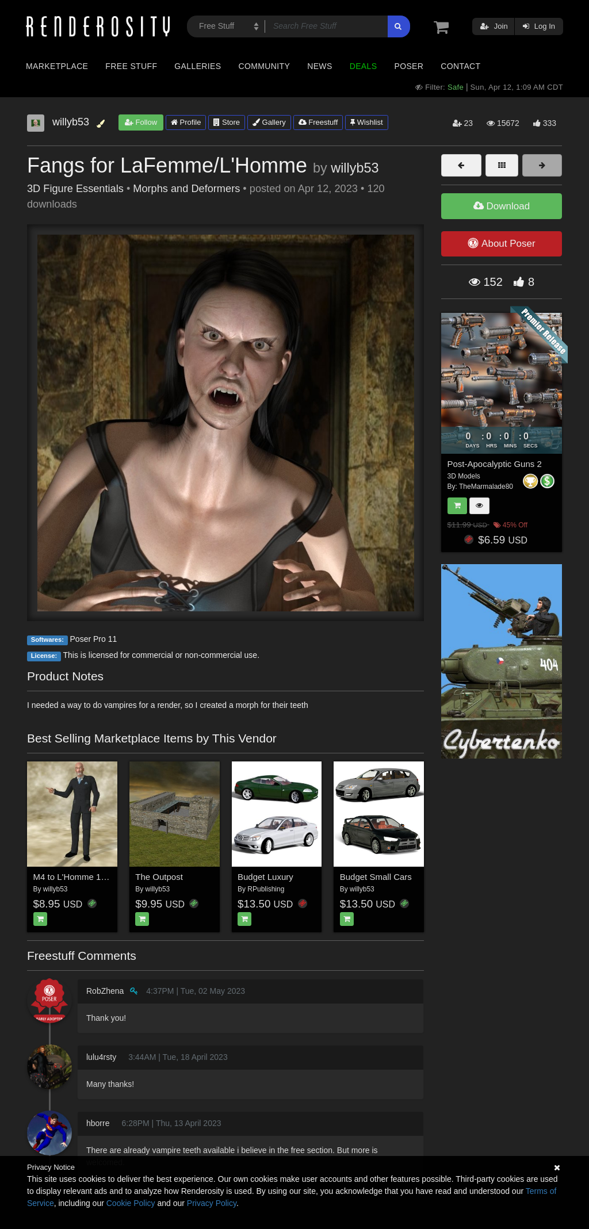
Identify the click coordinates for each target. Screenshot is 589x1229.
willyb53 (354, 167)
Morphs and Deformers (186, 188)
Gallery (269, 122)
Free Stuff (131, 66)
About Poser (501, 243)
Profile (186, 122)
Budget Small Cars (376, 877)
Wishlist (366, 122)
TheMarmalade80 (486, 487)
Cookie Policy (130, 1203)
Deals (363, 66)
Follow (141, 122)
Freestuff (318, 122)
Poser (408, 66)
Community (264, 66)
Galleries (197, 66)
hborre (97, 1123)
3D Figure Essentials (75, 188)
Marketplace (57, 66)
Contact (460, 66)
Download (501, 206)
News (319, 66)
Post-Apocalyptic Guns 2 (495, 464)
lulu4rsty (101, 1057)
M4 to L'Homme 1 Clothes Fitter (94, 877)
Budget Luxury (265, 877)
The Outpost (159, 877)
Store (226, 122)
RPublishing (265, 889)
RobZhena (105, 991)
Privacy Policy (211, 1203)
